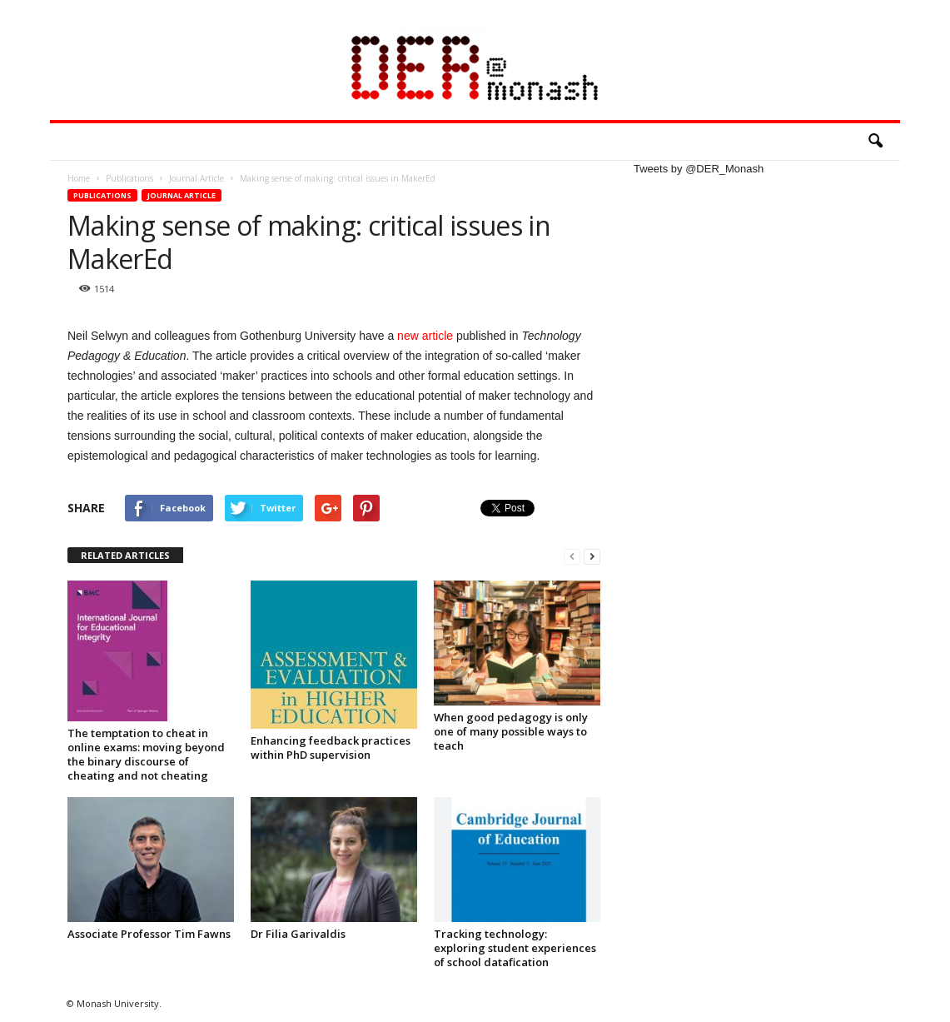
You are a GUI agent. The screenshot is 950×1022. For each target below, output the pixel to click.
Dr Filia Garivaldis (298, 933)
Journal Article (181, 195)
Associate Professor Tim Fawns (149, 933)
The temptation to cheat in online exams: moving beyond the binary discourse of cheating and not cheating (146, 754)
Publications (102, 195)
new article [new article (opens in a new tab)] (425, 335)
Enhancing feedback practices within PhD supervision (330, 747)
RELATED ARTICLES (125, 555)
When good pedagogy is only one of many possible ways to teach (511, 731)
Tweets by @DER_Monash (698, 168)
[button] (875, 141)
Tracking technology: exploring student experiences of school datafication (515, 948)
